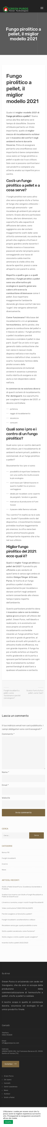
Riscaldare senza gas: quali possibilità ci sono (19, 925)
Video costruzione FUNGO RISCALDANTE (17, 908)
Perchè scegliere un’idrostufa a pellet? (17, 914)
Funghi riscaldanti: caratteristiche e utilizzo (18, 920)
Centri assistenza (10, 1087)
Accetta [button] (8, 1122)
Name (5, 772)
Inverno (5, 864)
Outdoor (7, 1094)
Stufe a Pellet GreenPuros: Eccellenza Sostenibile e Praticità (22, 888)
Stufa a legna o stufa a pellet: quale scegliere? (20, 937)
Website (6, 798)
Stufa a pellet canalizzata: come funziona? (18, 931)
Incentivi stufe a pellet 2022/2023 (15, 943)
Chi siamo (8, 1080)
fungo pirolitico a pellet (18, 116)
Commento (8, 734)
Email (4, 785)
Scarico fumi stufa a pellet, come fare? (34, 692)
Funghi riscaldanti (9, 858)
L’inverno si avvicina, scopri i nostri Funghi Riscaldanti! (22, 902)
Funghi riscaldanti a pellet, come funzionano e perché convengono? (12, 694)
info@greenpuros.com (10, 1043)
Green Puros (9, 1076)
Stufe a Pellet (9, 1097)
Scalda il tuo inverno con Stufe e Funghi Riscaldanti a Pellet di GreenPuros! (22, 896)
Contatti (7, 1083)
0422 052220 (7, 1035)
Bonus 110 (5, 852)
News (4, 870)
